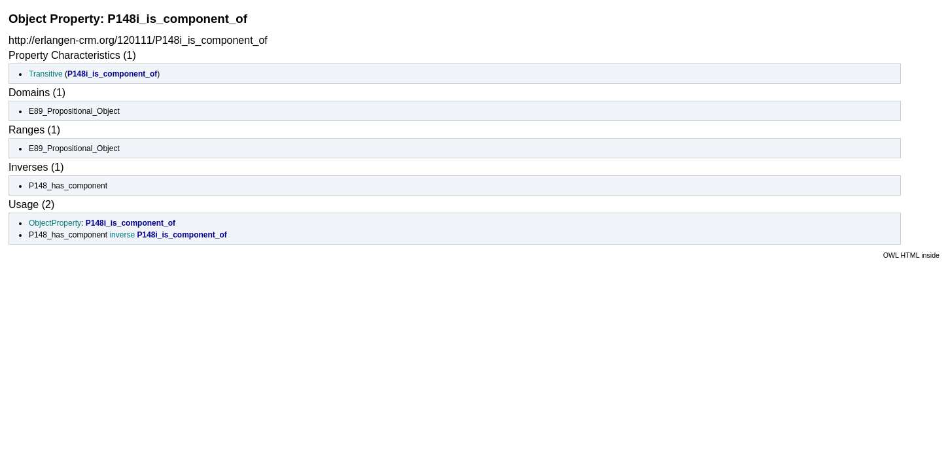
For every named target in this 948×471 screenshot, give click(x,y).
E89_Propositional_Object (74, 111)
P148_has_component (68, 185)
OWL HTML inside (911, 255)
